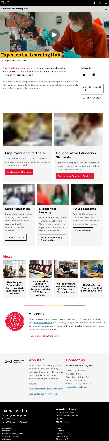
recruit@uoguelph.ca (76, 387)
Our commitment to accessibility (46, 388)
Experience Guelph (43, 322)
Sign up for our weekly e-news (44, 394)
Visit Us (33, 383)
